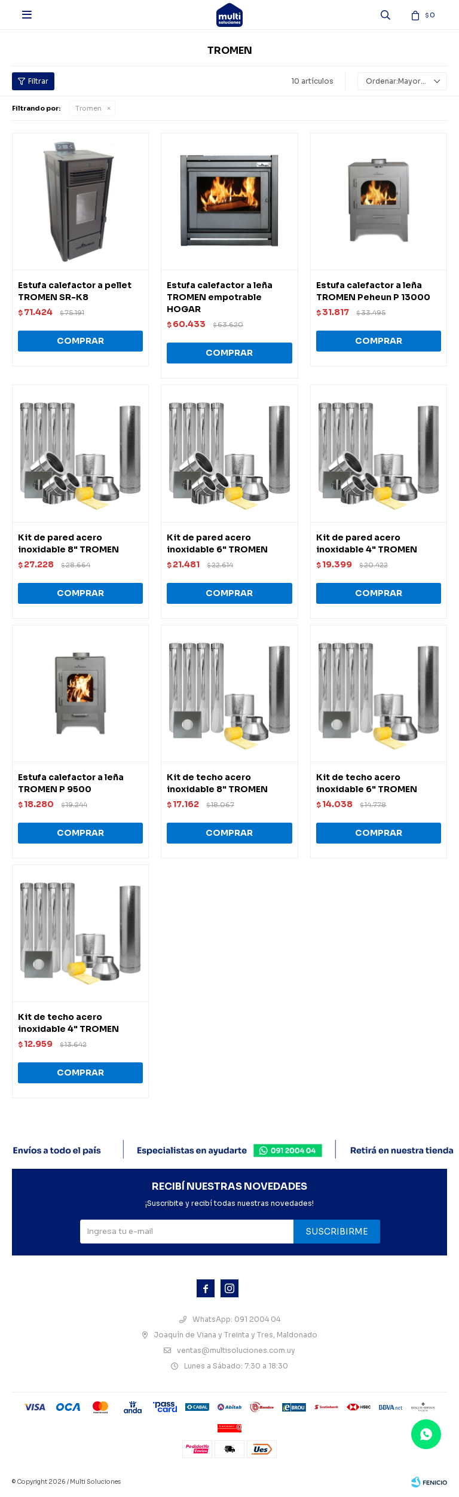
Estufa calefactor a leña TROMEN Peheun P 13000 (373, 291)
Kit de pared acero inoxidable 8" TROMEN (68, 543)
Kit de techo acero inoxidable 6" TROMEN (366, 783)
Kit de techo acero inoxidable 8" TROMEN (217, 783)
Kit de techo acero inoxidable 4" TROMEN (68, 1023)
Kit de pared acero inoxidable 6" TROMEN (217, 543)
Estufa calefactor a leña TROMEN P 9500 (71, 783)
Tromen (88, 108)
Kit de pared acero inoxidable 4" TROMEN (366, 543)
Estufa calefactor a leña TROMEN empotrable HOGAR (220, 297)
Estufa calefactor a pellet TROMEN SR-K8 (74, 291)
